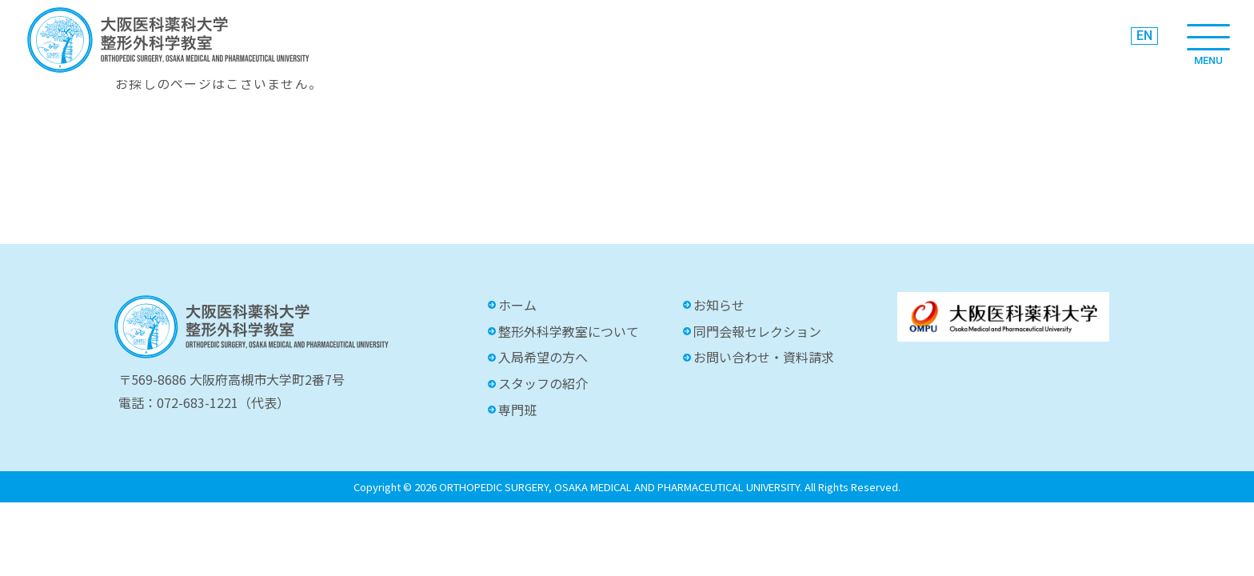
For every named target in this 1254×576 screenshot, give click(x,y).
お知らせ (719, 304)
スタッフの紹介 (543, 383)
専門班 (517, 409)
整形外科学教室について (568, 331)
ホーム (517, 304)
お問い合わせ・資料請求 (763, 356)
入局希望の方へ (543, 356)
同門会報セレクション (757, 331)
